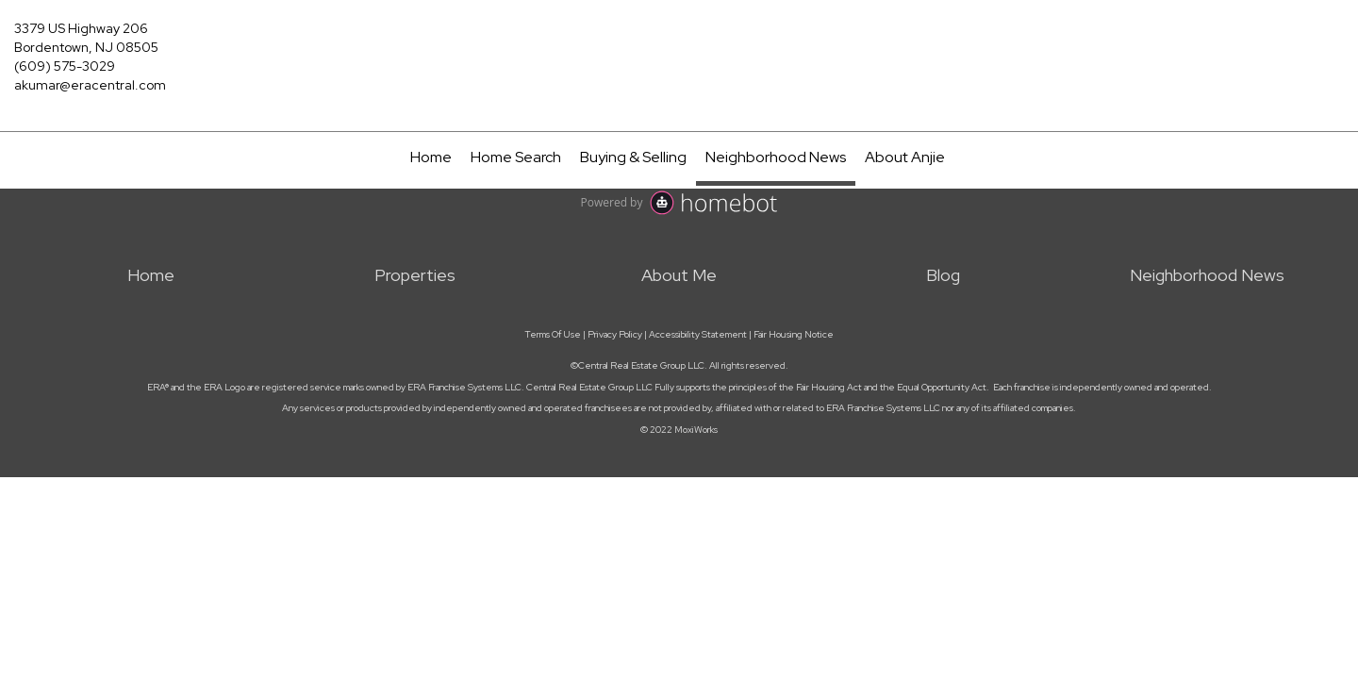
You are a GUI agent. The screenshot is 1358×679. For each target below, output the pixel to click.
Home (431, 157)
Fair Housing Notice (794, 334)
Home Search (516, 157)
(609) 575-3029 (64, 66)
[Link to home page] (679, 39)
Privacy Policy (615, 334)
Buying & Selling (633, 157)
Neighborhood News (775, 157)
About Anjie (905, 157)
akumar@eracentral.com (90, 84)
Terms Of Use (552, 334)
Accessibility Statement (698, 334)
